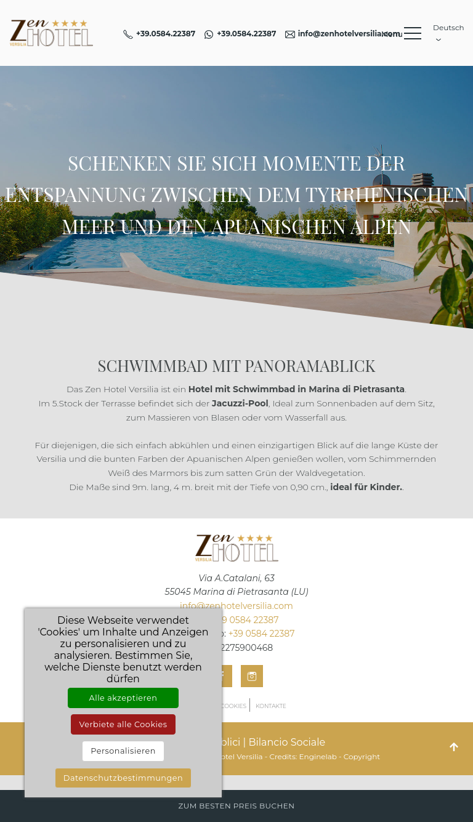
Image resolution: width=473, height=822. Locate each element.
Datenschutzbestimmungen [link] (123, 778)
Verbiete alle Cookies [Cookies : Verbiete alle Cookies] (123, 724)
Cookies (233, 706)
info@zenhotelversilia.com (236, 605)
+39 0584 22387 (245, 620)
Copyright (362, 756)
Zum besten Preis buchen (236, 805)
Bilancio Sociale (286, 742)
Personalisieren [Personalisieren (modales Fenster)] (123, 751)
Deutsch (447, 31)
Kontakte (271, 706)
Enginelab (318, 756)
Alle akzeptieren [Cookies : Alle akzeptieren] (123, 698)
